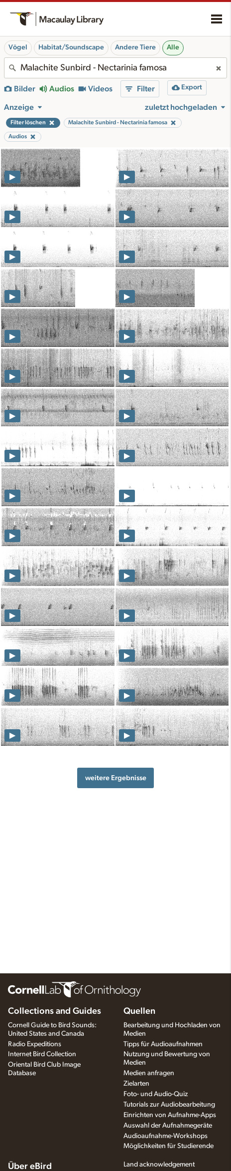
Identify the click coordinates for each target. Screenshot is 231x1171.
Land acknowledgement (159, 1164)
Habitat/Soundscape (71, 47)
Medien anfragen (148, 1073)
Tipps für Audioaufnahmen (163, 1044)
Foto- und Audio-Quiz (155, 1094)
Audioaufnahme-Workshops (165, 1136)
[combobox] (115, 68)
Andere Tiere (135, 47)
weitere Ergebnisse (115, 778)
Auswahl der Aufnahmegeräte (167, 1125)
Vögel (17, 47)
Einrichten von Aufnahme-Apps (169, 1115)
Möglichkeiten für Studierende (168, 1146)
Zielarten (136, 1083)
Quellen (139, 1011)
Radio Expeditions (34, 1044)
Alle (173, 47)
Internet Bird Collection (42, 1054)
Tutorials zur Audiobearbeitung (169, 1104)
